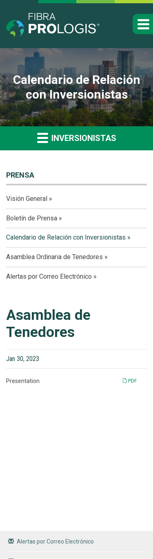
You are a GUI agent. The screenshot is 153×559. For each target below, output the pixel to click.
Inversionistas (76, 137)
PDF (129, 380)
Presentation (23, 381)
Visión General (26, 198)
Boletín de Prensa (31, 218)
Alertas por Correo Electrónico (49, 276)
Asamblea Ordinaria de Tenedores (54, 257)
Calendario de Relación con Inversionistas (66, 237)
